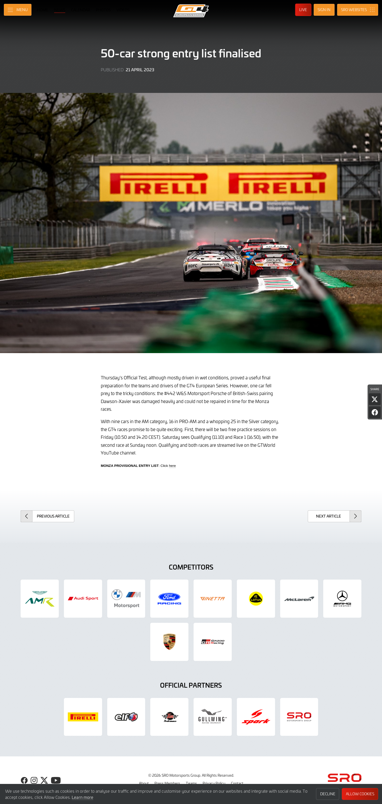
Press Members (167, 783)
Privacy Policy (214, 783)
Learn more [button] (82, 797)
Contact (237, 783)
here (172, 466)
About (144, 783)
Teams (191, 783)
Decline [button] (327, 793)
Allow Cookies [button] (360, 793)
